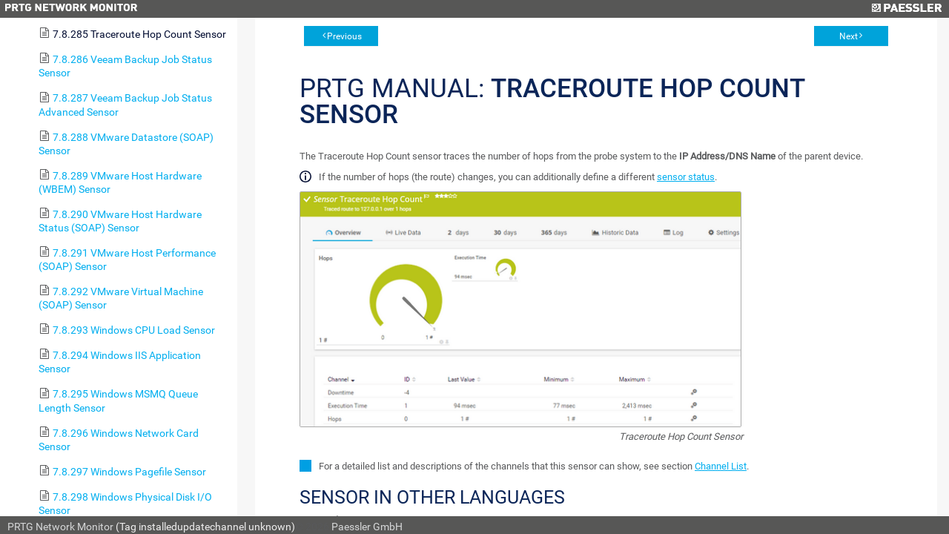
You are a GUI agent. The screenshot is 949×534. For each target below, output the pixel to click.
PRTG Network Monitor (60, 527)
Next (848, 36)
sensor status (686, 176)
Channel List (721, 466)
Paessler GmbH (367, 527)
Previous (344, 36)
